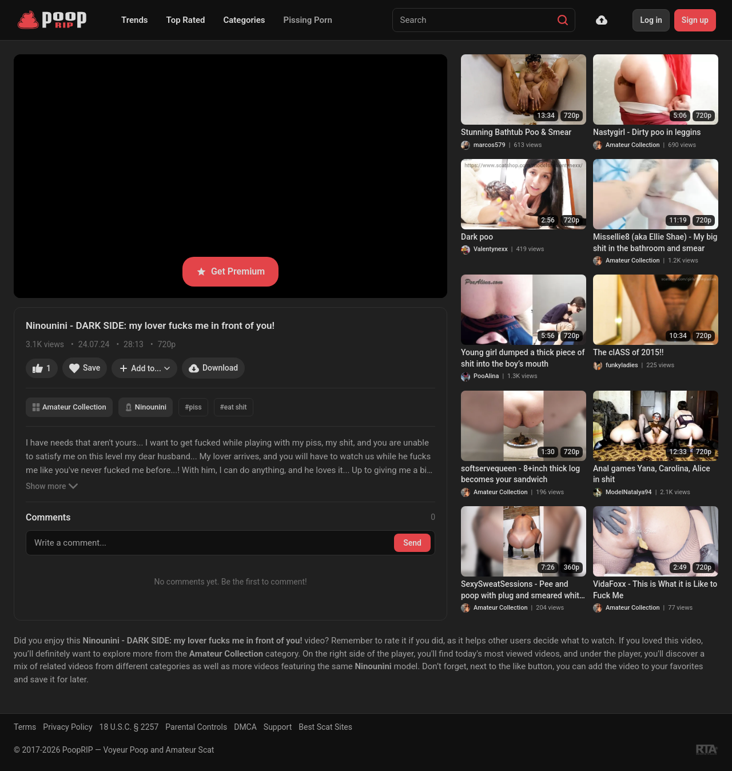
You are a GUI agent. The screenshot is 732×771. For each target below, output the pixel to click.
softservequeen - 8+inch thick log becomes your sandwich (520, 474)
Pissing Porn (308, 20)
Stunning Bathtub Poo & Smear (516, 132)
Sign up (695, 20)
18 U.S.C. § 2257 (129, 727)
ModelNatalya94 (629, 492)
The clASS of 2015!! (628, 352)
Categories (244, 20)
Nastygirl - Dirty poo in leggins (647, 132)
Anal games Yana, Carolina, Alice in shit (651, 474)
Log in (651, 20)
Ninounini (145, 407)
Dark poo (477, 236)
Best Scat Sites (325, 727)
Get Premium (230, 271)
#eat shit (233, 407)
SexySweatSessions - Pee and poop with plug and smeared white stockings (522, 590)
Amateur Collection (69, 407)
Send (412, 542)
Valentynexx (491, 249)
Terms (25, 727)
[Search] (562, 20)
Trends (134, 20)
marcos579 (490, 145)
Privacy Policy (67, 727)
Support (278, 727)
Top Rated (185, 20)
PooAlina (486, 376)
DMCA (245, 727)
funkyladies (622, 365)
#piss (193, 407)
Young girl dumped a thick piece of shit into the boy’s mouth (522, 358)
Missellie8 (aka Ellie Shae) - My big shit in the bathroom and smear (655, 242)
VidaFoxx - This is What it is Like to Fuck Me (655, 589)
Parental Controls (196, 727)
